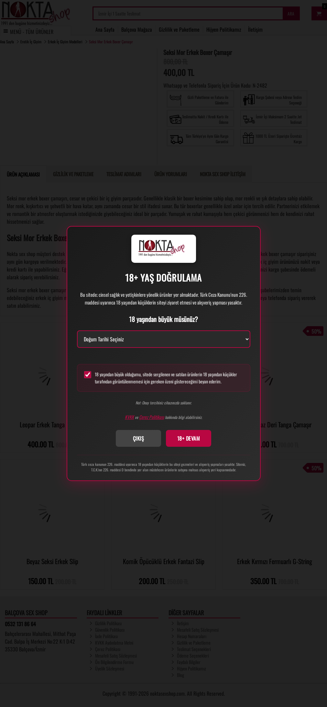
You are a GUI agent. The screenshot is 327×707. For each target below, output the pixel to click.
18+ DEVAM (188, 438)
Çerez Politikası (151, 416)
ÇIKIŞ (138, 438)
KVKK (129, 416)
